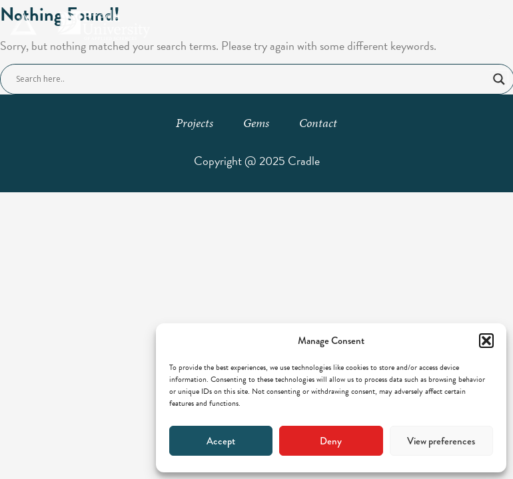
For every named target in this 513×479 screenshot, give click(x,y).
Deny (331, 441)
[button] (486, 340)
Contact (318, 122)
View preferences (441, 441)
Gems (256, 122)
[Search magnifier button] (499, 79)
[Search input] (251, 79)
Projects (194, 122)
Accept (221, 441)
